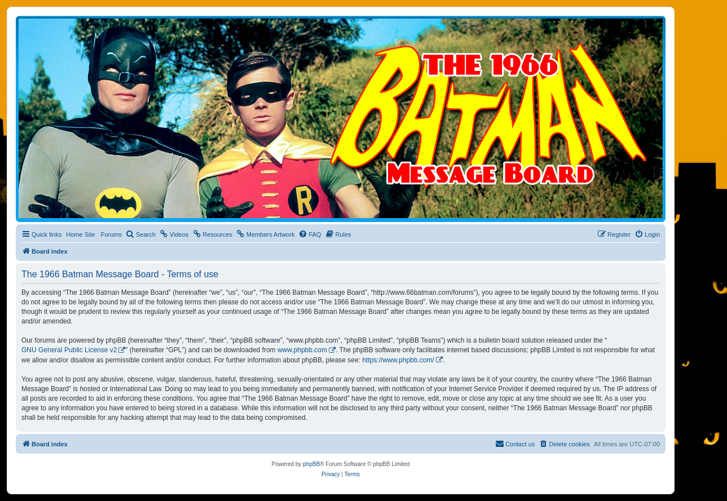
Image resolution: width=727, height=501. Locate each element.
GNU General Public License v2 (69, 350)
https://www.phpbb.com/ (398, 360)
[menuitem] (141, 234)
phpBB (311, 464)
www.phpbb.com (302, 350)
